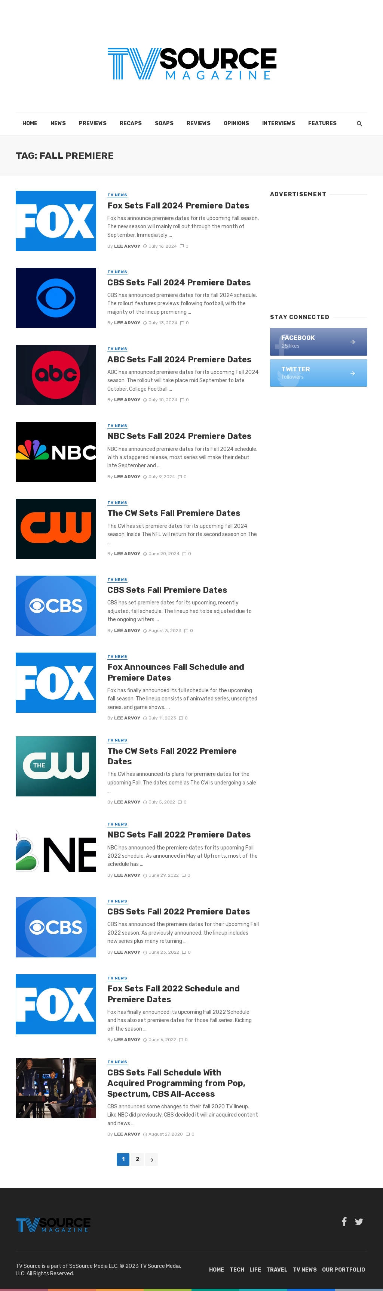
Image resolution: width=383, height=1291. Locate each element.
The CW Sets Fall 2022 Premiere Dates (172, 756)
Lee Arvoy (127, 246)
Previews (93, 123)
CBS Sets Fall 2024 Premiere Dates (179, 282)
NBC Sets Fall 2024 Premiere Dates (179, 436)
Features (322, 123)
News (58, 123)
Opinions (236, 123)
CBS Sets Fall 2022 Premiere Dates (178, 911)
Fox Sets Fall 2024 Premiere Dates (178, 205)
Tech (237, 1270)
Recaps (131, 123)
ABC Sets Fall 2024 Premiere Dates (179, 359)
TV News (117, 195)
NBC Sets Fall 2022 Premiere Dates (179, 834)
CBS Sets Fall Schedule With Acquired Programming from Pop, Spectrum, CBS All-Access (176, 1083)
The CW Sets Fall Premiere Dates (173, 513)
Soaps (164, 123)
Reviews (199, 123)
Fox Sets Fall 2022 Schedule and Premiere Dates (173, 994)
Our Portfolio (343, 1270)
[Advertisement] (318, 252)
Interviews (278, 123)
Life (255, 1270)
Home (29, 123)
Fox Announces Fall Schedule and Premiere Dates (175, 672)
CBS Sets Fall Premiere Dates (167, 590)
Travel (277, 1270)
